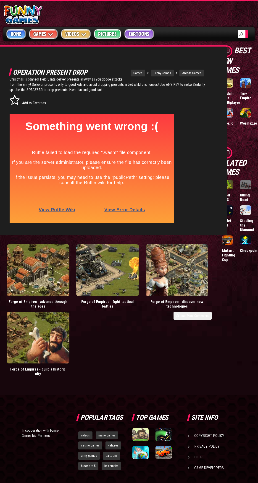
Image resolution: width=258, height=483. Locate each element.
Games (122, 73)
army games (89, 386)
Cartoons (139, 34)
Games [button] (43, 34)
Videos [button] (76, 34)
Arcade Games (176, 73)
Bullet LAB (226, 222)
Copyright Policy (209, 366)
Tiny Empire (245, 95)
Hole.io (227, 123)
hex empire (111, 396)
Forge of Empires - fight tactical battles (81, 294)
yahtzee (113, 376)
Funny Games (146, 73)
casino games (90, 376)
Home (16, 34)
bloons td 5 (88, 396)
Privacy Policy (207, 377)
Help (198, 388)
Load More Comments (192, 306)
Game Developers (209, 398)
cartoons (112, 386)
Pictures (107, 34)
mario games (107, 366)
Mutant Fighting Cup (228, 255)
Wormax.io (248, 123)
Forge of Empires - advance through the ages (29, 294)
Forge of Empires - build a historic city (186, 294)
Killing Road (245, 197)
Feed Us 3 (226, 197)
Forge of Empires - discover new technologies (133, 294)
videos (85, 366)
